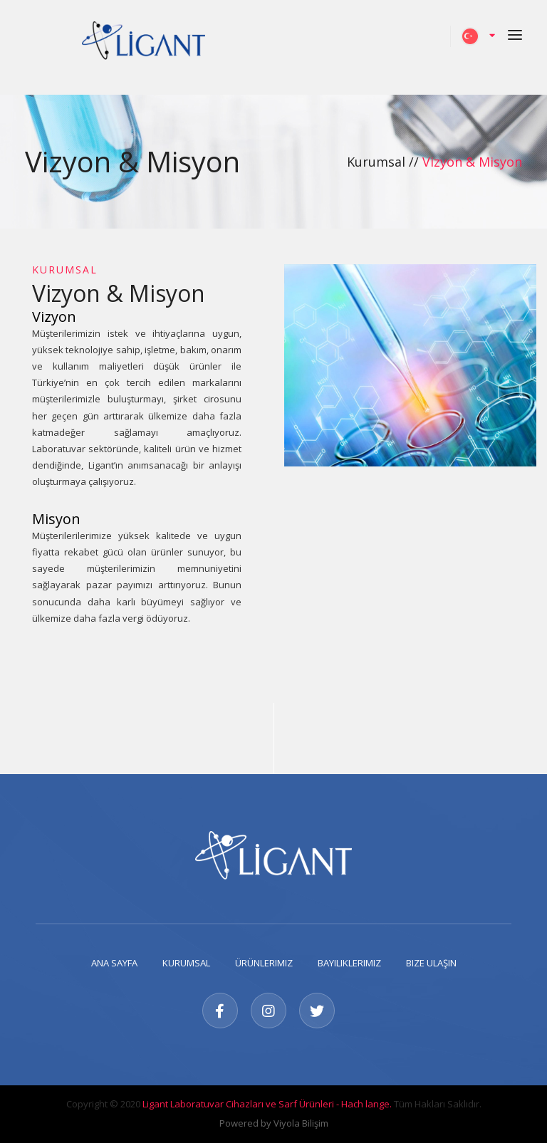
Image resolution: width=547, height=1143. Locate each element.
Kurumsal (186, 962)
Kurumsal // (384, 161)
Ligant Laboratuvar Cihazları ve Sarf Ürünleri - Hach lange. (267, 1103)
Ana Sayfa (114, 962)
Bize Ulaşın (431, 962)
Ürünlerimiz (264, 962)
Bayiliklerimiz (349, 962)
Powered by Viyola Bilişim (273, 1123)
